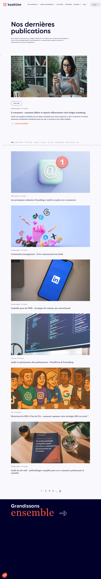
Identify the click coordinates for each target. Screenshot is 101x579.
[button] (4, 575)
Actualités (36, 142)
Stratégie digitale (59, 142)
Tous (12, 142)
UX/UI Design (28, 142)
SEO (77, 142)
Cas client (50, 142)
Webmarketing (19, 142)
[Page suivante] (60, 490)
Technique (43, 142)
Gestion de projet (70, 142)
